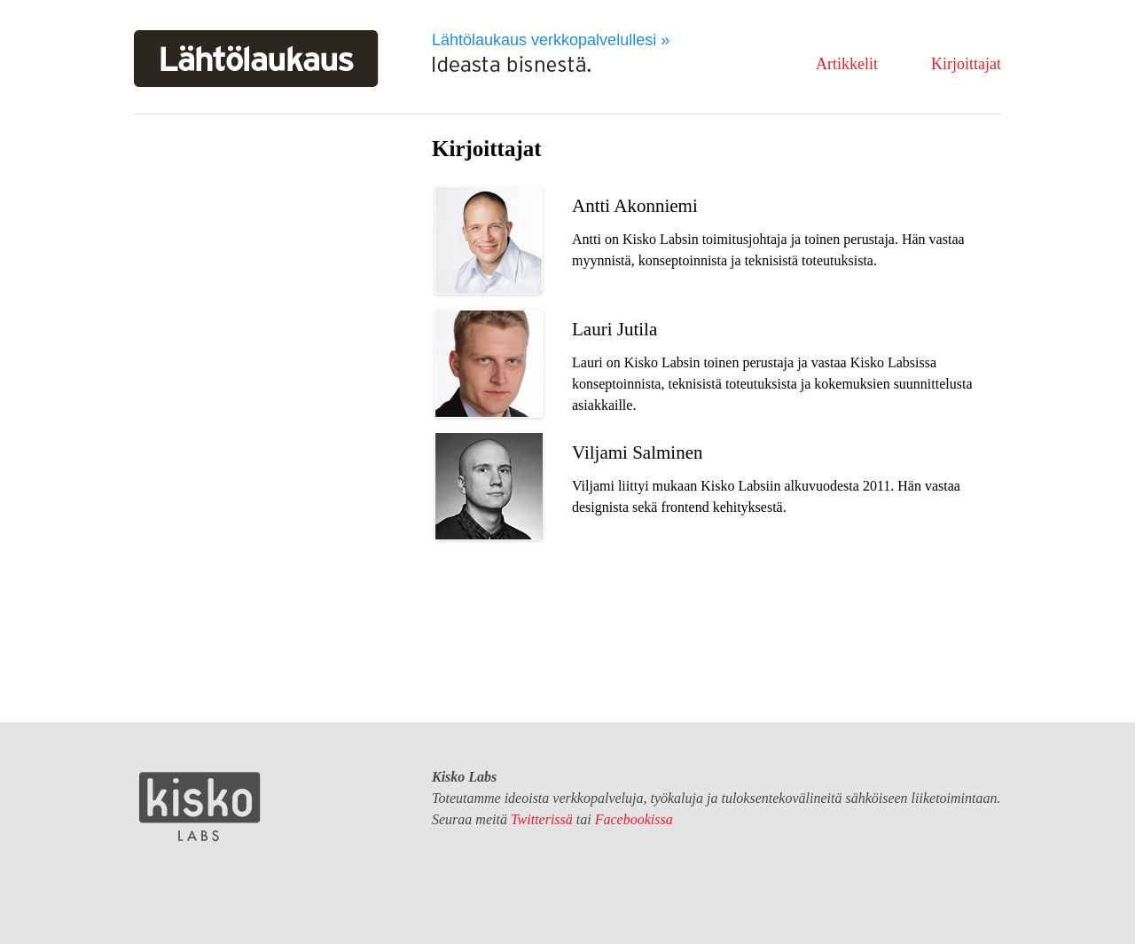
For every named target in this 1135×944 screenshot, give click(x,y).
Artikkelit (847, 64)
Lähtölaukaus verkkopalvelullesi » (550, 40)
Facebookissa (634, 819)
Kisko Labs (200, 806)
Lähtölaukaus (256, 58)
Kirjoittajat (966, 64)
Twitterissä (542, 819)
